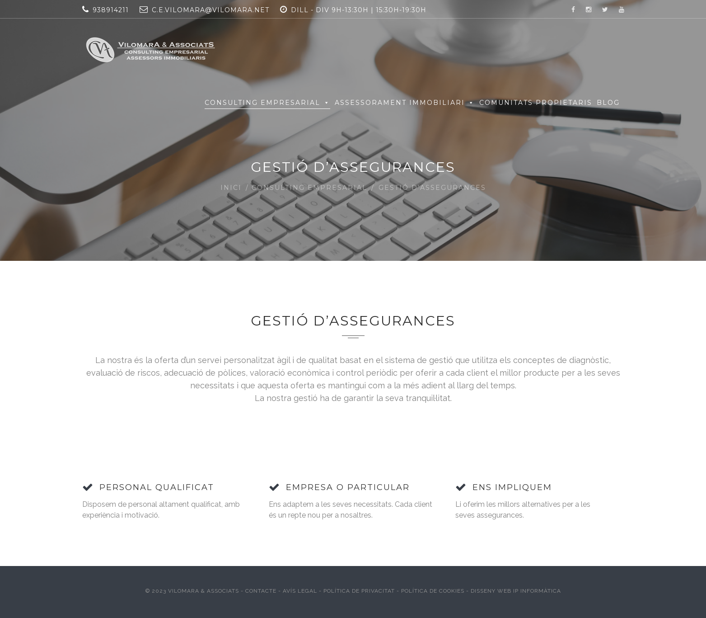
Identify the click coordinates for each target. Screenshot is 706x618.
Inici (231, 188)
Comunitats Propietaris (535, 103)
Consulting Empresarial (267, 103)
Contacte (261, 591)
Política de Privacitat (359, 591)
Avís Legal (300, 591)
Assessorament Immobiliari (405, 103)
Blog (608, 103)
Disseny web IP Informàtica (516, 591)
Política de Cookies (432, 591)
